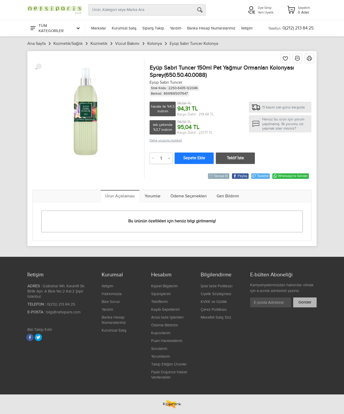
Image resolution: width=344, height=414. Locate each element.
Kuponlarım (160, 333)
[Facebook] (30, 337)
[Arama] (200, 10)
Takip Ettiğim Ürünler (169, 364)
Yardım (175, 28)
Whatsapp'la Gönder (290, 176)
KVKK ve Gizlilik (214, 302)
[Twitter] (38, 337)
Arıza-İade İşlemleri (167, 317)
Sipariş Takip (153, 28)
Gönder (304, 302)
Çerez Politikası (213, 309)
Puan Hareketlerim (166, 341)
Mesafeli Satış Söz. (216, 317)
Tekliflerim (159, 302)
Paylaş (240, 176)
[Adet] (161, 158)
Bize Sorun (111, 302)
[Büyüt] (38, 67)
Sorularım (159, 348)
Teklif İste (235, 158)
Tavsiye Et (218, 176)
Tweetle (260, 176)
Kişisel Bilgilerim (164, 286)
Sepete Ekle (194, 158)
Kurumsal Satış (124, 28)
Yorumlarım (160, 356)
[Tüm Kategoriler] (54, 28)
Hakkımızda (112, 294)
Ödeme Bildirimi (164, 325)
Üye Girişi (265, 8)
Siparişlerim (161, 294)
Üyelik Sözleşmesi (216, 294)
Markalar (98, 28)
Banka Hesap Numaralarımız (211, 28)
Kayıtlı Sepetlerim (165, 309)
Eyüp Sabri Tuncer (166, 82)
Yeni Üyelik (266, 12)
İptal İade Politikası (216, 286)
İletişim (247, 28)
